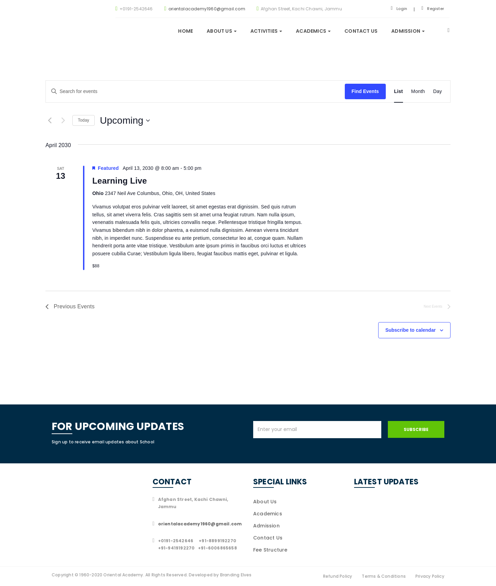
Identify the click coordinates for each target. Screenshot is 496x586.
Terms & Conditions (384, 576)
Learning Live (119, 180)
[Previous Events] (49, 120)
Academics (313, 31)
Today (83, 120)
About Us (265, 501)
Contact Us (361, 31)
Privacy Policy (429, 576)
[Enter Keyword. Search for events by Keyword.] (195, 91)
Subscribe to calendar (410, 330)
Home (185, 31)
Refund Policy (337, 576)
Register (433, 8)
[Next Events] (63, 120)
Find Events (365, 91)
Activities (266, 31)
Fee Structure (270, 549)
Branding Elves (236, 575)
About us (222, 31)
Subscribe (416, 429)
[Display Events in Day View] (437, 91)
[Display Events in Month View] (418, 91)
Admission (408, 31)
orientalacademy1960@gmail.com (206, 9)
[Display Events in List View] (398, 91)
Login (399, 8)
